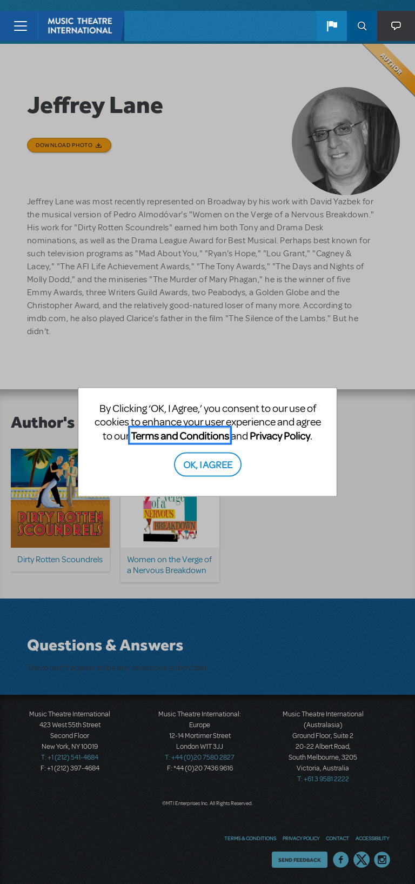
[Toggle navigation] (20, 26)
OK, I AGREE (207, 464)
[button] (332, 26)
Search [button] (362, 26)
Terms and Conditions (180, 435)
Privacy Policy (280, 435)
